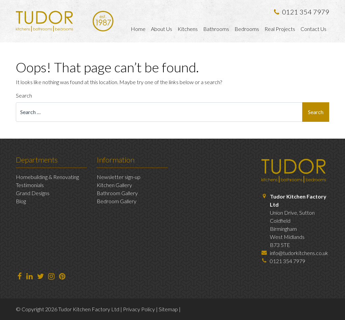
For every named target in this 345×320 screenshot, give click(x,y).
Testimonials (30, 185)
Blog (21, 201)
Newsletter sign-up (118, 177)
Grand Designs (33, 193)
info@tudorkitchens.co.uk (299, 253)
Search (24, 95)
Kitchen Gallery (114, 185)
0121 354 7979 (301, 12)
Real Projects (279, 29)
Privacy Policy (139, 309)
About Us (161, 29)
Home (138, 29)
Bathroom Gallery (117, 193)
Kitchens (188, 29)
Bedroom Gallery (116, 201)
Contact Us (313, 29)
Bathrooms (216, 29)
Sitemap (168, 309)
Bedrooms (246, 29)
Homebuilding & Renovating (47, 177)
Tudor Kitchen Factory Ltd (88, 309)
